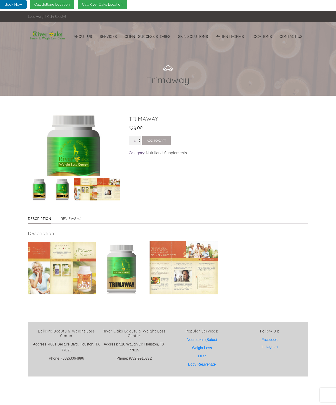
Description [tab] (41, 247)
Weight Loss (202, 376)
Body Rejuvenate (202, 393)
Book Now (13, 4)
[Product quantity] (135, 140)
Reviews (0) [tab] (75, 247)
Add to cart (156, 140)
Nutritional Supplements (166, 153)
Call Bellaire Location (52, 4)
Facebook (269, 368)
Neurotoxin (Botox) (202, 368)
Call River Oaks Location (102, 4)
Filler (202, 385)
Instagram (270, 375)
